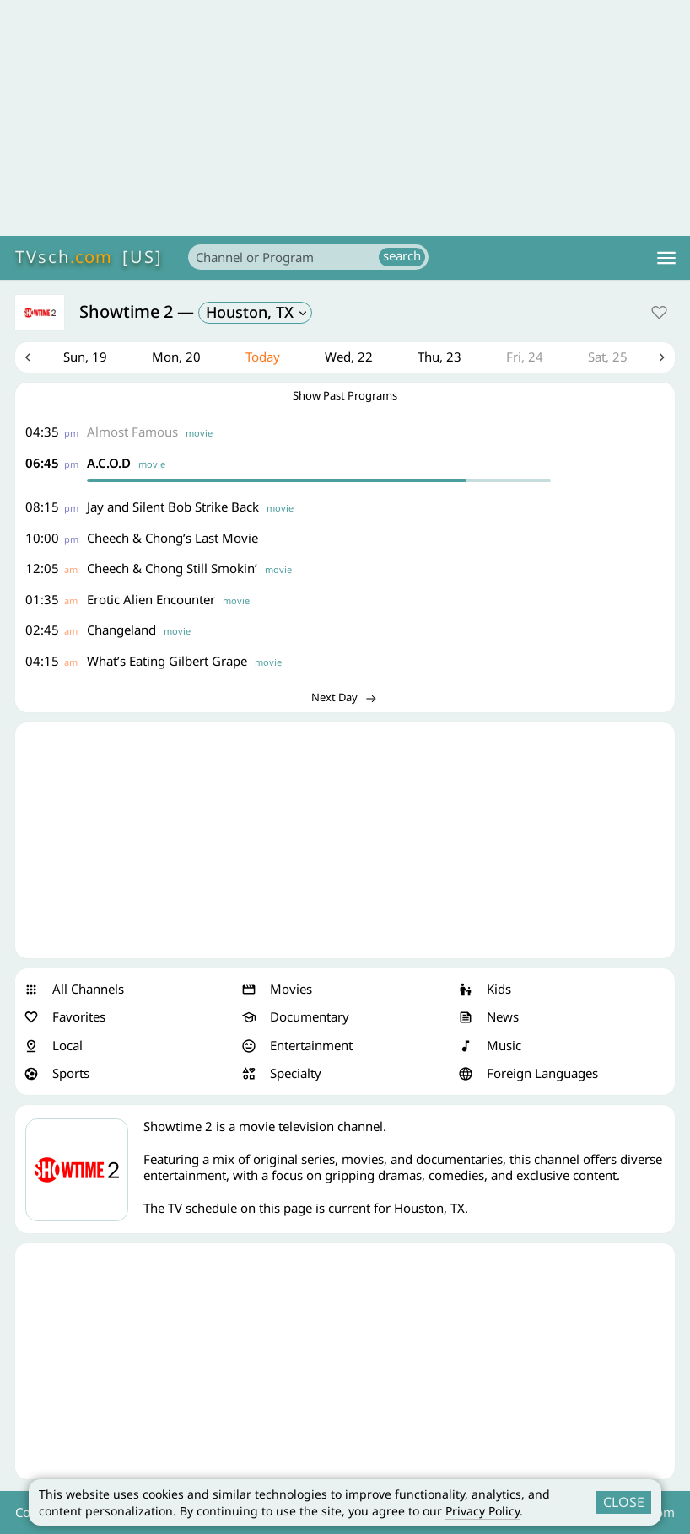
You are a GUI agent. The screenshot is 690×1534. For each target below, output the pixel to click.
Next (662, 357)
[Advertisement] (345, 118)
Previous (27, 357)
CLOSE (623, 1502)
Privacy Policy (482, 1511)
